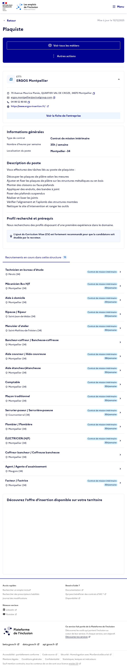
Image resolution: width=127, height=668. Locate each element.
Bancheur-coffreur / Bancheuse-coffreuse (32, 340)
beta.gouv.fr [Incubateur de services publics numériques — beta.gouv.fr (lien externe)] (9, 644)
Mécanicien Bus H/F (17, 284)
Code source (48, 654)
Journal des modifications (15, 598)
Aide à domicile (15, 298)
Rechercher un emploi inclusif (17, 590)
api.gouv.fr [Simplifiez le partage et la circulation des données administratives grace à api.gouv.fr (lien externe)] (49, 644)
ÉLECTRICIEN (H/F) (17, 438)
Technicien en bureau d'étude (24, 270)
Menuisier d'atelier (17, 326)
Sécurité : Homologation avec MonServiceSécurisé (85, 654)
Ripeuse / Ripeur (15, 312)
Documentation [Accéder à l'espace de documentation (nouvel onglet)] (73, 590)
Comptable (12, 382)
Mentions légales (10, 659)
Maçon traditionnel (17, 396)
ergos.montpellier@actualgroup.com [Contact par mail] (31, 97)
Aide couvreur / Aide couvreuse (25, 354)
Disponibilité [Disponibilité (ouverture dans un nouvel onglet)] (71, 598)
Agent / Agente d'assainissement (26, 466)
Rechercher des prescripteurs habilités (21, 594)
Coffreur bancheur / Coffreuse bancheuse (32, 452)
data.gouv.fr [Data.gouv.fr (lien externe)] (29, 644)
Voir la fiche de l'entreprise (63, 116)
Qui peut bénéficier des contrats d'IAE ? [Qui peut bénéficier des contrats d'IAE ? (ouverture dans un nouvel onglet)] (84, 594)
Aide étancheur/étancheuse (23, 368)
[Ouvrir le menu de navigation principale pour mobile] (116, 6)
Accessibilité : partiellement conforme (21, 654)
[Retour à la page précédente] (11, 20)
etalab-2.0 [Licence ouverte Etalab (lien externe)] (73, 663)
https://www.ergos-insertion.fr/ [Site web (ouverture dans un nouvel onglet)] (28, 106)
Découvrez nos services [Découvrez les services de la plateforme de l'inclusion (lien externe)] (76, 636)
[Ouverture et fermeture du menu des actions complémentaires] (63, 56)
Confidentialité (52, 659)
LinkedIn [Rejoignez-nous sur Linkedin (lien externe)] (8, 609)
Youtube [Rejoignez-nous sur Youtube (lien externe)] (8, 614)
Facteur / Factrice (16, 481)
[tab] (36, 257)
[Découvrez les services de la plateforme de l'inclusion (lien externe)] (18, 630)
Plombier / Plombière (18, 424)
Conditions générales (32, 659)
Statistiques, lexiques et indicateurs (79, 659)
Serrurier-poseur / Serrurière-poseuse (29, 410)
